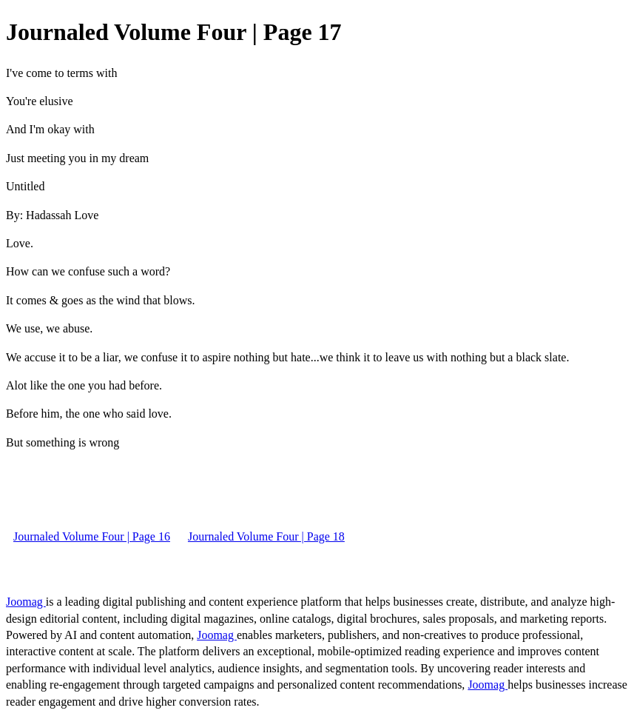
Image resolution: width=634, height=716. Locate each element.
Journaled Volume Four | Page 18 (266, 536)
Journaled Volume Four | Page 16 (91, 536)
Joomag (26, 601)
